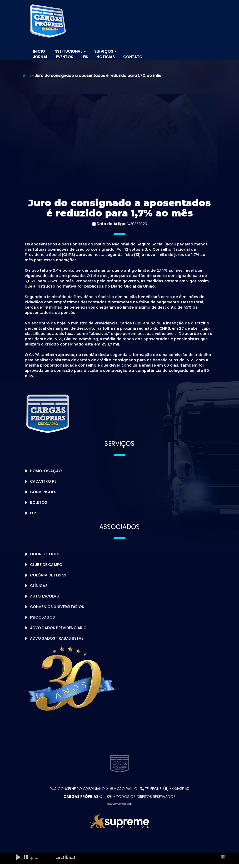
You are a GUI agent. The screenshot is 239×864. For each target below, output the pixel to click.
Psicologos (42, 617)
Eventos (64, 57)
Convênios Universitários (57, 606)
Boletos (38, 502)
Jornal (40, 57)
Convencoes (43, 492)
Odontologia (44, 554)
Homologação (46, 470)
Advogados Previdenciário (58, 627)
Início (26, 75)
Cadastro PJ (43, 481)
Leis (84, 57)
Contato (133, 57)
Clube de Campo (46, 564)
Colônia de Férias (48, 575)
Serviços (105, 51)
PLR (33, 513)
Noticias (105, 57)
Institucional (69, 51)
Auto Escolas (44, 596)
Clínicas (38, 585)
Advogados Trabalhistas (56, 638)
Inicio (39, 51)
